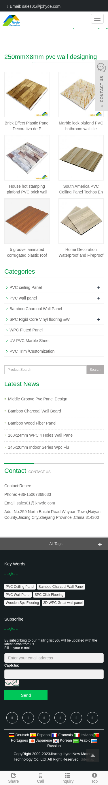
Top (94, 777)
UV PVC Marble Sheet (30, 340)
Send (26, 695)
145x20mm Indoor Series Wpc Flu (38, 447)
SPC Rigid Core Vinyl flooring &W (40, 319)
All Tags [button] (55, 544)
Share (13, 777)
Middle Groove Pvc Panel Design (37, 399)
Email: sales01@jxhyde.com (33, 6)
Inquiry (67, 777)
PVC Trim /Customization (32, 351)
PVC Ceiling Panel (20, 587)
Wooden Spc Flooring (22, 603)
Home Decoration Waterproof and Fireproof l (80, 255)
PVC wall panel (23, 298)
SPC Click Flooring (49, 595)
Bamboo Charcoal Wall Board (34, 411)
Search (95, 370)
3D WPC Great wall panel (63, 603)
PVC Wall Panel (18, 595)
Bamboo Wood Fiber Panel (32, 423)
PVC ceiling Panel (26, 287)
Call (40, 777)
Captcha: (11, 665)
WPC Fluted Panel (26, 330)
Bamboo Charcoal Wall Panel (36, 308)
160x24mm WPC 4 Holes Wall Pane (40, 435)
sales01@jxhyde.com (36, 503)
